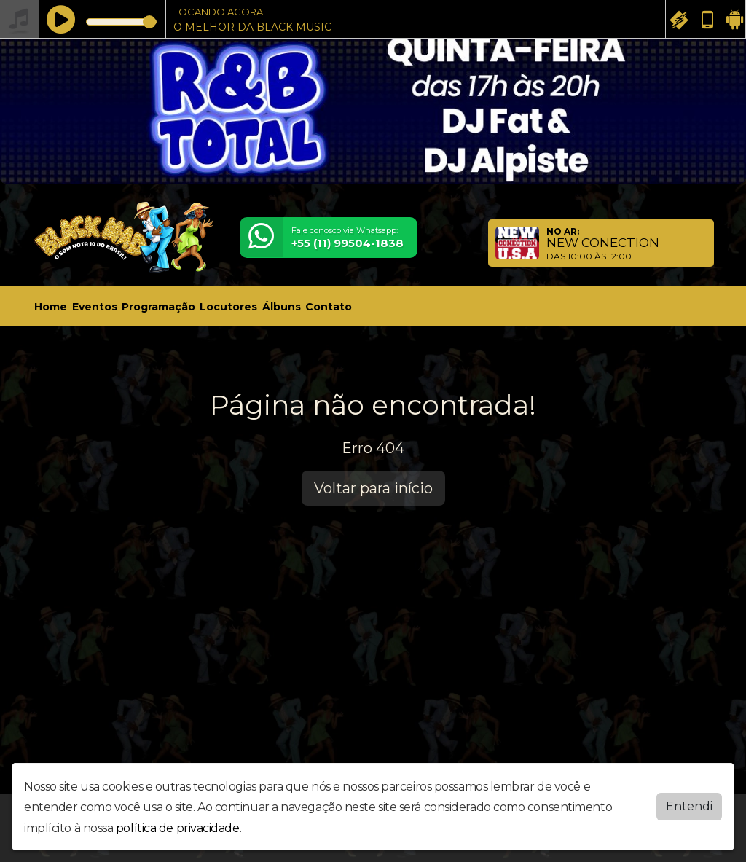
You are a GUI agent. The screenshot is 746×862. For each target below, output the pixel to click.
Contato (328, 306)
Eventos (94, 306)
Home (50, 306)
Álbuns (281, 306)
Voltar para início (373, 488)
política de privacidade (178, 825)
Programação (158, 306)
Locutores (228, 306)
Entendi (689, 803)
